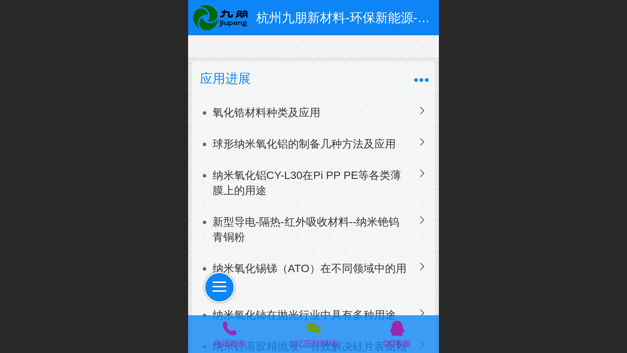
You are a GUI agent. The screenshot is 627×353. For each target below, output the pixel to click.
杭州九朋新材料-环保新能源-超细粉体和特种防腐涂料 (406, 18)
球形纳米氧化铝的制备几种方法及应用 (304, 144)
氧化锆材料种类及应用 (266, 112)
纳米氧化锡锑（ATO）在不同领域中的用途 (310, 276)
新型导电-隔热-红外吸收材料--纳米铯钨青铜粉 (306, 229)
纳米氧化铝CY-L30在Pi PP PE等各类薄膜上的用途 (307, 183)
